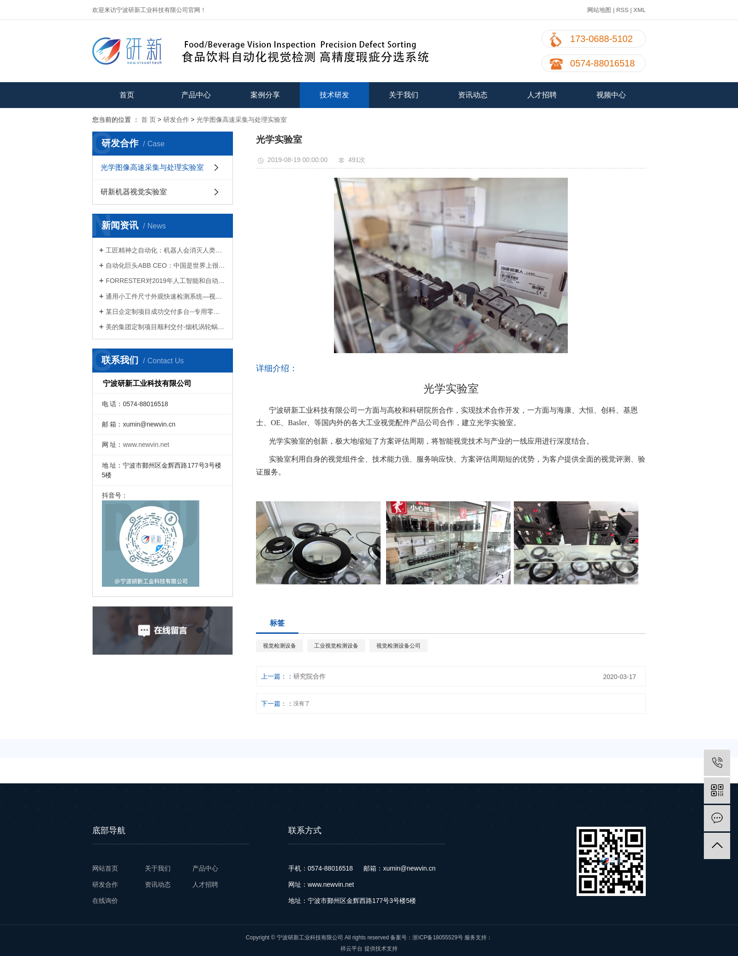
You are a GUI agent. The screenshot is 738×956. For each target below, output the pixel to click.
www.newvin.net (146, 444)
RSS (622, 9)
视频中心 (611, 95)
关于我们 (403, 95)
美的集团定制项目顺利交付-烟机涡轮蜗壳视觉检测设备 (166, 327)
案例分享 (265, 95)
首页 (126, 95)
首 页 (148, 119)
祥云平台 (351, 948)
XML (639, 9)
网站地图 (599, 9)
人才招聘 (542, 95)
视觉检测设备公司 (398, 646)
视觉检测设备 (279, 646)
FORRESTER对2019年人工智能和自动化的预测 (166, 280)
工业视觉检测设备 (336, 646)
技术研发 (334, 95)
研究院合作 (309, 676)
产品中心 (196, 95)
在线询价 (105, 900)
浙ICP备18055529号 (437, 937)
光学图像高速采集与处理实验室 (241, 119)
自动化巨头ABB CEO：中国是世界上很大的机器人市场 (166, 265)
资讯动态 (473, 95)
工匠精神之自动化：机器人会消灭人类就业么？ (166, 250)
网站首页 (106, 868)
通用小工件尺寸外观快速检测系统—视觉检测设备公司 (166, 296)
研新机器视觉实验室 (134, 192)
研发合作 (176, 119)
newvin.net (338, 884)
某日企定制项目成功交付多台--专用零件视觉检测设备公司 (166, 311)
